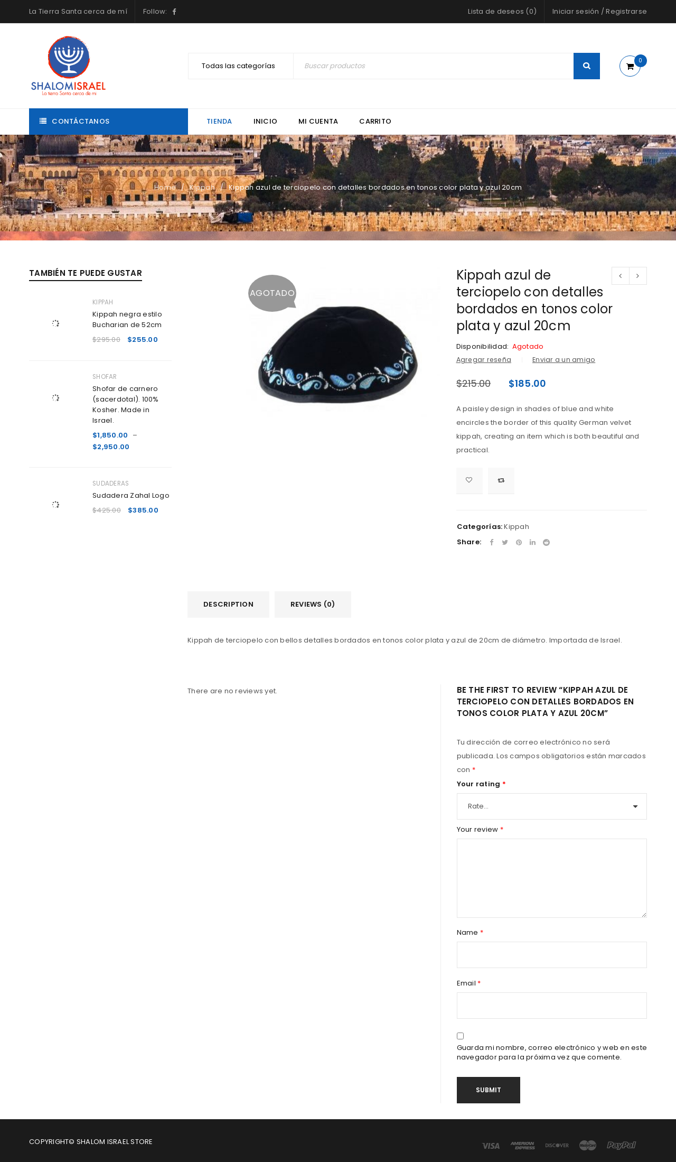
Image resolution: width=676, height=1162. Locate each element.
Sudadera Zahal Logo (131, 495)
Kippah (202, 187)
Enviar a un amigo (563, 359)
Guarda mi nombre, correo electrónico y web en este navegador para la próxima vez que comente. (552, 1052)
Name (470, 932)
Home (165, 187)
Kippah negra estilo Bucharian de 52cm (127, 319)
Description (228, 604)
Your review (480, 829)
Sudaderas (110, 483)
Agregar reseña (484, 359)
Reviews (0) (312, 604)
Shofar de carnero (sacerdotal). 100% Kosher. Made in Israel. (125, 404)
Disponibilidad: (482, 346)
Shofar (104, 377)
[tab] (228, 604)
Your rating (481, 784)
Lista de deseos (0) (502, 11)
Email (469, 983)
